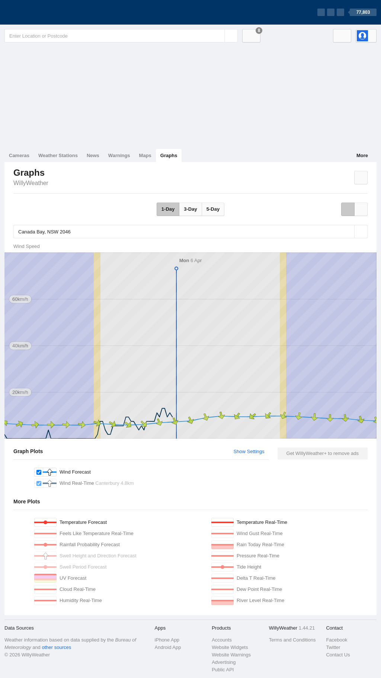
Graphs (168, 155)
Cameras (19, 155)
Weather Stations (58, 155)
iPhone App (167, 640)
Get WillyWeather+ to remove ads (322, 453)
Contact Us (338, 655)
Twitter (333, 647)
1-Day (168, 209)
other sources (56, 647)
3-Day (190, 209)
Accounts (221, 640)
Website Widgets (230, 647)
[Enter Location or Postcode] (121, 35)
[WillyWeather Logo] (39, 12)
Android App (168, 647)
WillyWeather (30, 183)
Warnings (119, 155)
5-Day (213, 209)
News (93, 155)
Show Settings (248, 451)
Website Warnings (231, 655)
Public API (223, 669)
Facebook (336, 640)
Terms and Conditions (292, 640)
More (362, 155)
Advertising (224, 662)
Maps (145, 155)
